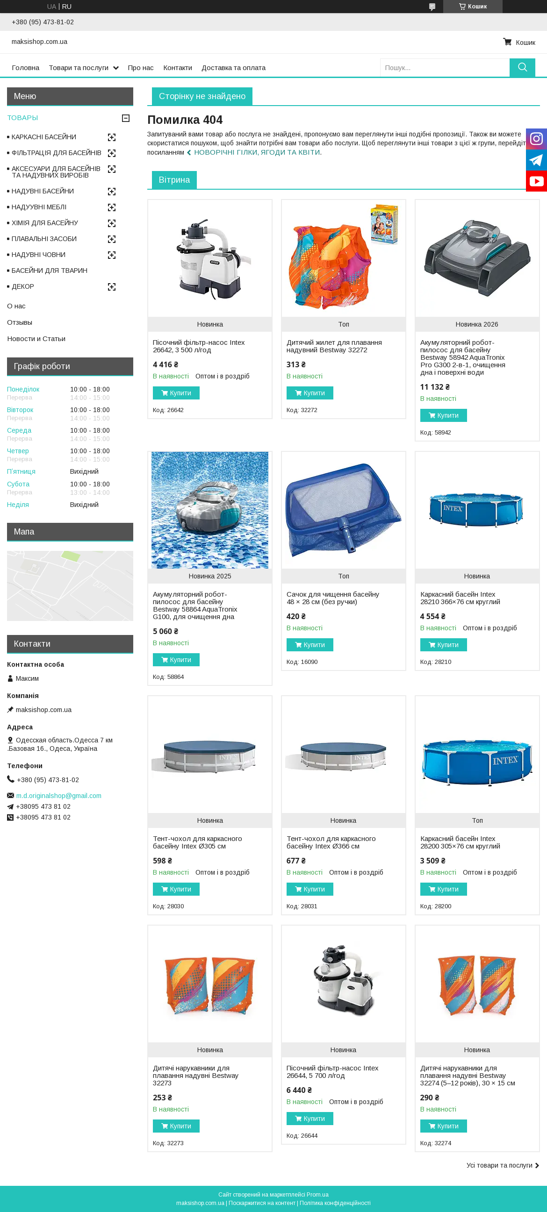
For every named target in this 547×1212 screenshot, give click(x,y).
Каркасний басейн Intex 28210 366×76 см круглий (460, 598)
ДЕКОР (23, 286)
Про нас (141, 67)
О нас (16, 306)
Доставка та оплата (234, 67)
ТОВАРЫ (22, 117)
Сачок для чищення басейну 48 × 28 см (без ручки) (333, 598)
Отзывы (19, 322)
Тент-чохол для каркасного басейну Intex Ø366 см (331, 842)
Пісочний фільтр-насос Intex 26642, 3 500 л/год (199, 346)
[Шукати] (522, 67)
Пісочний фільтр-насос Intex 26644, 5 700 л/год (333, 1071)
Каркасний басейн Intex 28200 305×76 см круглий (460, 842)
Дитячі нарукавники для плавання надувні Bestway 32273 (196, 1075)
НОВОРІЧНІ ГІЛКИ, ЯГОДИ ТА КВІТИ (257, 152)
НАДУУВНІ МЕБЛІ (39, 207)
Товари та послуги (78, 67)
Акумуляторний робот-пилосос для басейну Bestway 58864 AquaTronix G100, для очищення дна (195, 605)
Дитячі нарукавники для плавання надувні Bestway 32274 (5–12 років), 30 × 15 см (467, 1075)
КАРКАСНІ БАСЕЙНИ (44, 137)
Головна (25, 67)
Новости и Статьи (36, 338)
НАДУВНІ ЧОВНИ (38, 254)
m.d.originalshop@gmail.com (58, 795)
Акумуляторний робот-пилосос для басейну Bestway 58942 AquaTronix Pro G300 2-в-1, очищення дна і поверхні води (462, 357)
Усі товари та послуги (500, 1165)
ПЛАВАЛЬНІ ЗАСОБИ (44, 238)
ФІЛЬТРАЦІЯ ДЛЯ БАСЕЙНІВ (56, 153)
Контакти (177, 67)
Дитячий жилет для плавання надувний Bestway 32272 (334, 346)
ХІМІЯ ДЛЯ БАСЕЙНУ (45, 223)
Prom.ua (318, 1194)
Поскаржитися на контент (262, 1203)
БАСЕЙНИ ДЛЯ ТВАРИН (49, 270)
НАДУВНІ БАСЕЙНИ (43, 191)
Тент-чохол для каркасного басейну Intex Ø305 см (197, 842)
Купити (180, 393)
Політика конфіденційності (335, 1203)
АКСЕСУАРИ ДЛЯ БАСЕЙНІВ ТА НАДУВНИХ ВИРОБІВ (56, 172)
